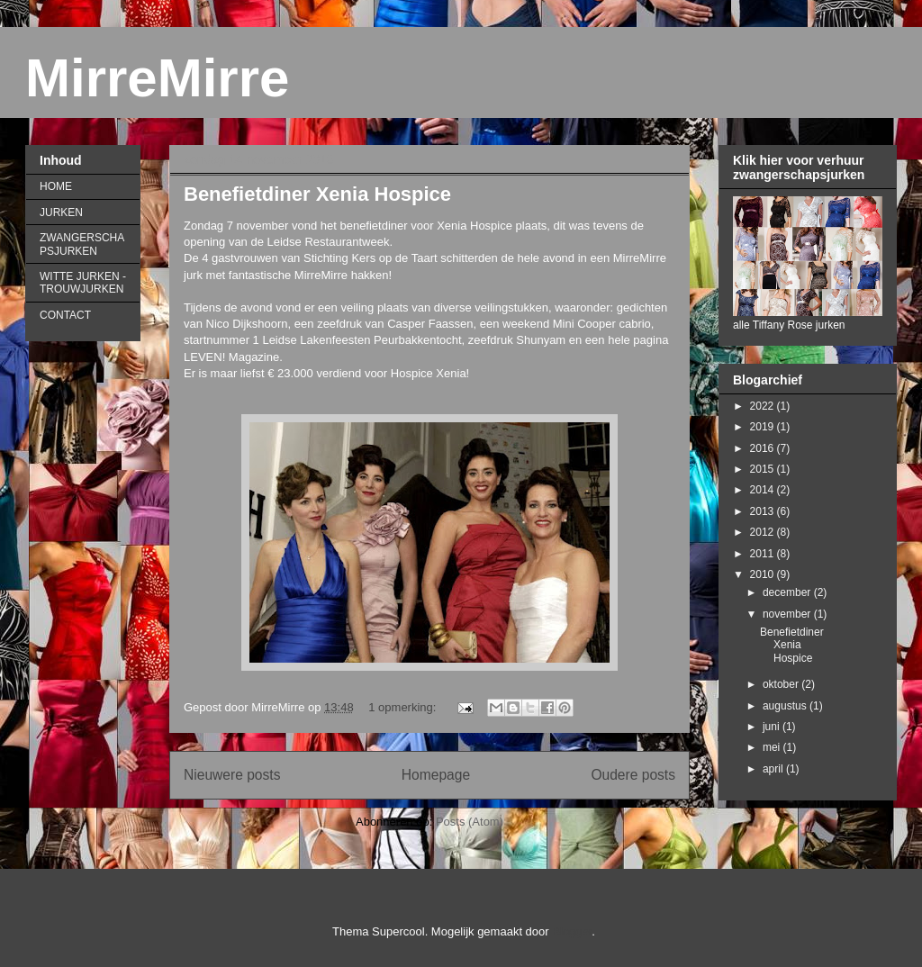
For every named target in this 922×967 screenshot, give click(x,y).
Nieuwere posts (232, 774)
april (774, 769)
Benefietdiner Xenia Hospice (317, 194)
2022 (763, 406)
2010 (763, 574)
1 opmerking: (403, 707)
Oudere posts (633, 774)
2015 (763, 469)
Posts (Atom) (469, 821)
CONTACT (65, 315)
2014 (763, 490)
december (788, 592)
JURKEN (61, 212)
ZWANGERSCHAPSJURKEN (82, 244)
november (788, 614)
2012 (763, 532)
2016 (763, 448)
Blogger (572, 931)
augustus (786, 706)
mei (773, 747)
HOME (56, 186)
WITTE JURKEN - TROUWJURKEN (83, 282)
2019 (763, 426)
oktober (782, 684)
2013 (763, 511)
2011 (763, 553)
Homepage (436, 774)
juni (772, 726)
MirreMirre (157, 78)
